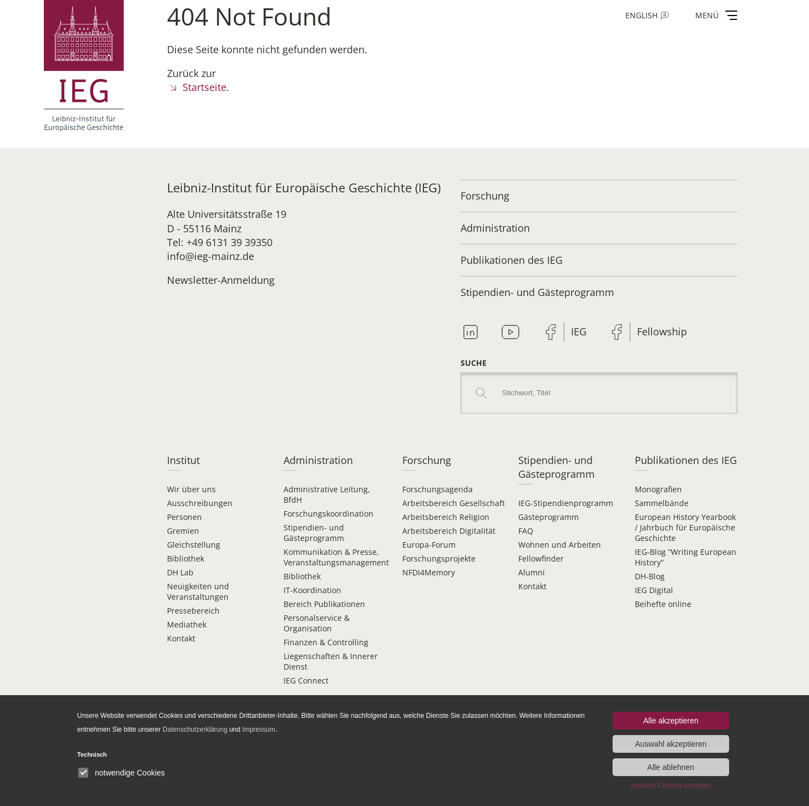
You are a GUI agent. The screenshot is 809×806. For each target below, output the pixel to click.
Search (481, 393)
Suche (474, 363)
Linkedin (471, 332)
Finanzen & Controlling (326, 642)
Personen (184, 517)
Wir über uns (191, 489)
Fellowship (662, 331)
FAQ (525, 531)
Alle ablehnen (671, 767)
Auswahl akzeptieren (670, 743)
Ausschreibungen (199, 503)
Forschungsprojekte (439, 558)
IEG (578, 331)
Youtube (510, 332)
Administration (495, 227)
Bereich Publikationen (324, 604)
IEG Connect (306, 680)
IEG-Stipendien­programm (565, 503)
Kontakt (181, 638)
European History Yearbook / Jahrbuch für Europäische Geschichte (685, 527)
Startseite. (206, 87)
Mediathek (186, 624)
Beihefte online (663, 604)
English (641, 15)
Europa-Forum (429, 544)
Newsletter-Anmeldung (221, 280)
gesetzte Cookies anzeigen (671, 785)
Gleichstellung (193, 544)
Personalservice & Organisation (317, 623)
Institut (183, 460)
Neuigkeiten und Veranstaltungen (198, 591)
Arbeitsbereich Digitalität (448, 531)
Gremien (183, 531)
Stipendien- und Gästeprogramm (537, 292)
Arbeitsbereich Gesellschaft (453, 503)
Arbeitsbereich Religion (445, 517)
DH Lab (180, 572)
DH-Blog (650, 576)
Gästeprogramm (548, 517)
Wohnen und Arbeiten (559, 544)
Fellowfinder (541, 558)
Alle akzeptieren (671, 720)
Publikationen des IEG (512, 260)
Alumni (531, 572)
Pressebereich (193, 610)
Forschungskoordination (328, 513)
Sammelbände (662, 503)
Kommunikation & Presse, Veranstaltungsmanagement (336, 557)
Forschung (485, 195)
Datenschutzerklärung (195, 729)
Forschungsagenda (437, 489)
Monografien (658, 489)
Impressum (258, 729)
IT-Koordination (312, 590)
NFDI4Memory (428, 572)
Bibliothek (185, 558)
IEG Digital (654, 590)
